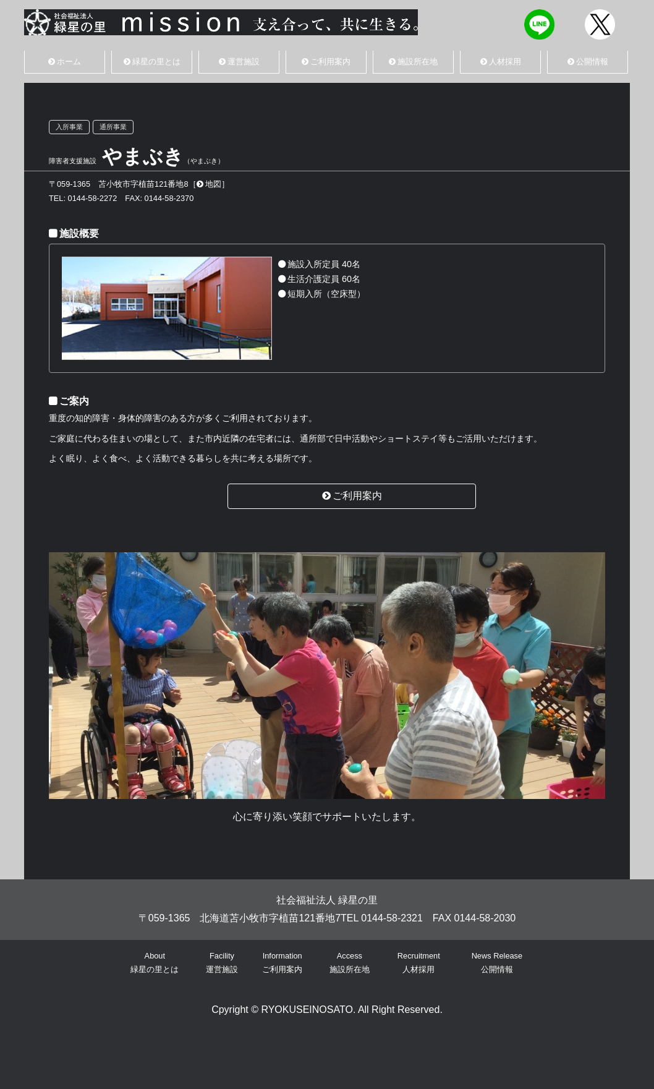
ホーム (64, 61)
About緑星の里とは (154, 962)
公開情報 (587, 61)
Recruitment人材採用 (418, 962)
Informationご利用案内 (282, 962)
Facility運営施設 (222, 962)
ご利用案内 (326, 61)
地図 (209, 184)
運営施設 (239, 61)
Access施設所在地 (349, 962)
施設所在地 (413, 61)
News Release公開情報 (497, 962)
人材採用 (500, 61)
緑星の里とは (152, 61)
